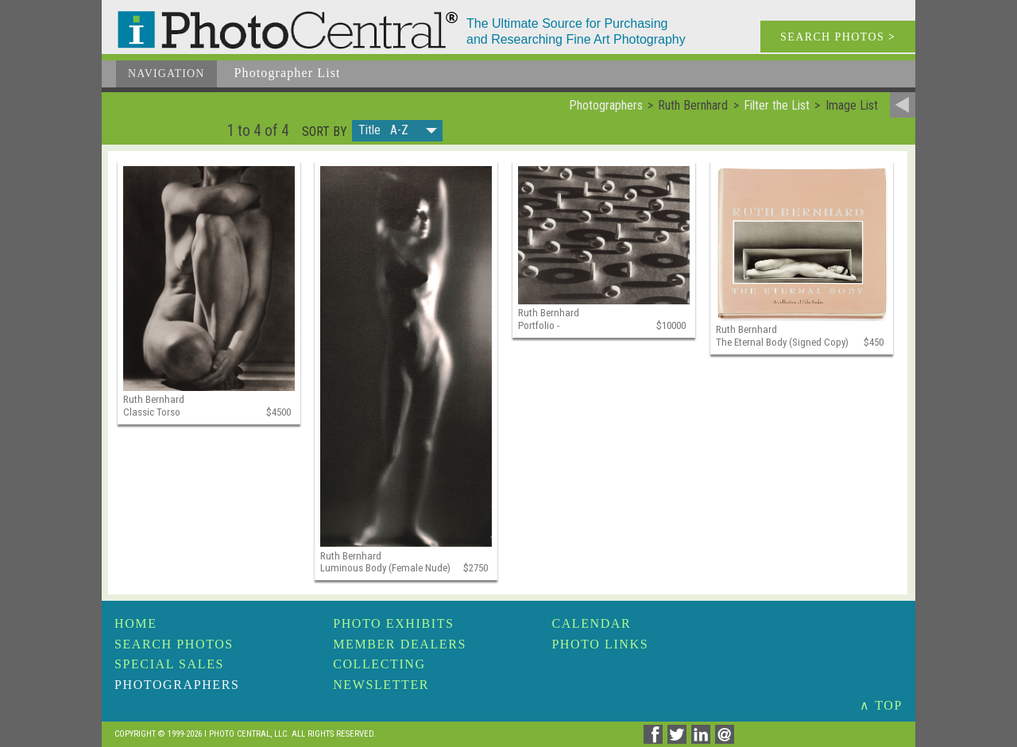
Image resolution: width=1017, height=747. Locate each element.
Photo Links (599, 644)
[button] (397, 130)
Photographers (176, 684)
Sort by (324, 132)
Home (135, 623)
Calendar (591, 623)
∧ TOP (881, 705)
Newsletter (381, 684)
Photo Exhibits (393, 623)
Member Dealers (399, 644)
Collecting (379, 664)
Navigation (166, 73)
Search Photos (174, 644)
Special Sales (169, 664)
